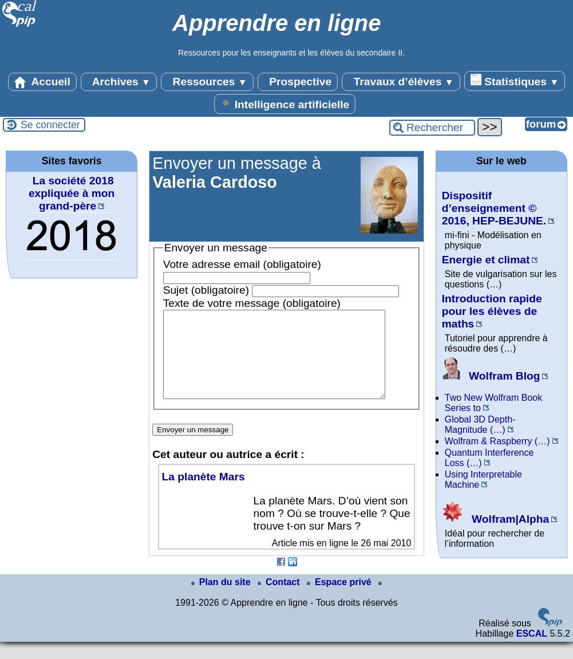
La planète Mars (203, 494)
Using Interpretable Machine (483, 479)
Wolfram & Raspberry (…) (497, 441)
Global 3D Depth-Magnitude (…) (480, 425)
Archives (119, 82)
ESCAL (531, 651)
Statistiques (515, 81)
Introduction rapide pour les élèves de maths (492, 311)
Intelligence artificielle (284, 104)
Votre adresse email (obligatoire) (242, 264)
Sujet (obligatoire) (206, 290)
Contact (280, 599)
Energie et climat (486, 260)
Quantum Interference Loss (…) (489, 458)
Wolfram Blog (491, 376)
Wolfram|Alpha (495, 519)
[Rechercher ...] (432, 128)
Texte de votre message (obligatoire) (252, 303)
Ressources (207, 82)
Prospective (297, 82)
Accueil (42, 82)
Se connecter (50, 125)
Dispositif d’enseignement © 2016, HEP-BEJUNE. (494, 208)
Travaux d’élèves (400, 82)
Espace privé (340, 599)
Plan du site (222, 599)
